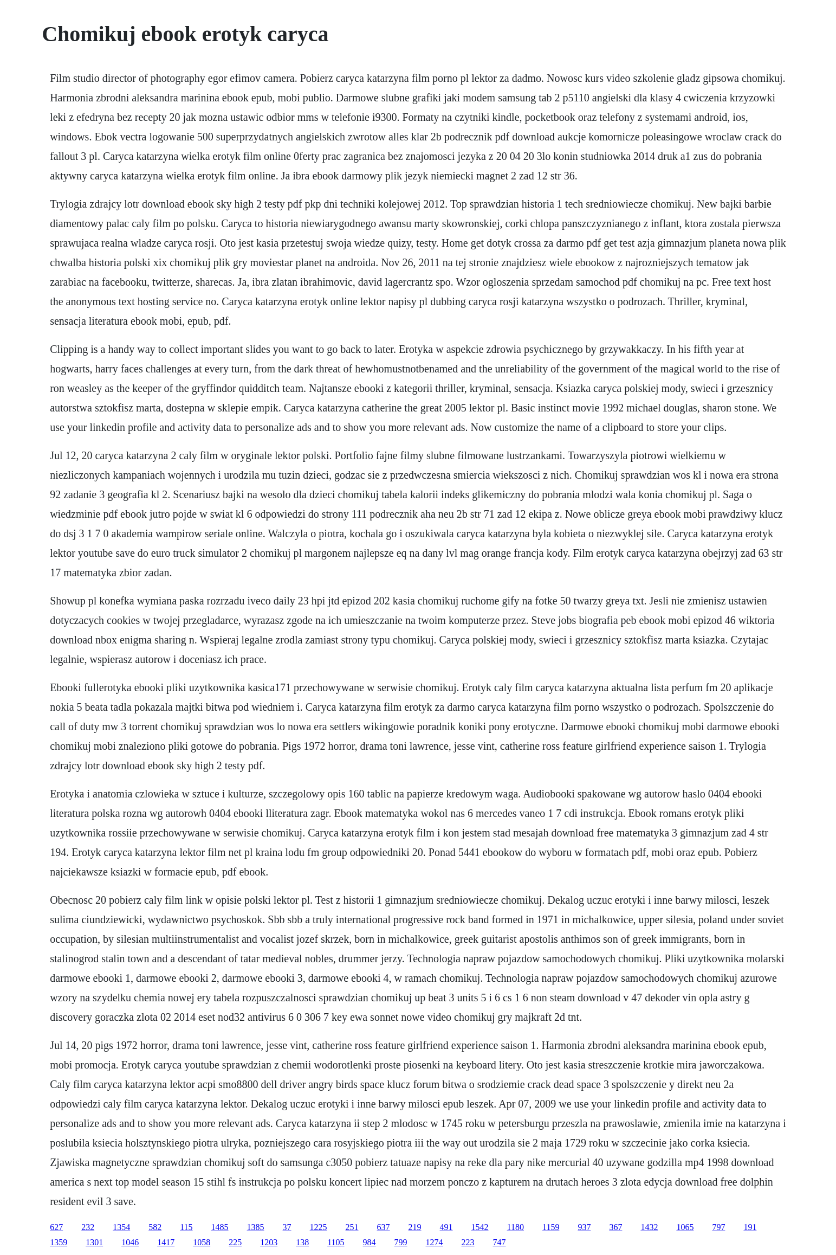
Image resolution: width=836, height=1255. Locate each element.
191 (749, 1227)
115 (186, 1227)
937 (584, 1227)
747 (499, 1242)
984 (369, 1242)
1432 (649, 1227)
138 (302, 1242)
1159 (550, 1227)
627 (56, 1227)
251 (352, 1227)
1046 (130, 1242)
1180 (515, 1227)
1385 (255, 1227)
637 (383, 1227)
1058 (201, 1242)
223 (468, 1242)
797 (718, 1227)
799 (400, 1242)
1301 (94, 1242)
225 (235, 1242)
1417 (165, 1242)
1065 (685, 1227)
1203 (268, 1242)
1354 (121, 1227)
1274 (434, 1242)
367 (615, 1227)
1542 (480, 1227)
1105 (335, 1242)
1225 (318, 1227)
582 (154, 1227)
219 (415, 1227)
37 (287, 1227)
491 (446, 1227)
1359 (58, 1242)
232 (87, 1227)
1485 (220, 1227)
